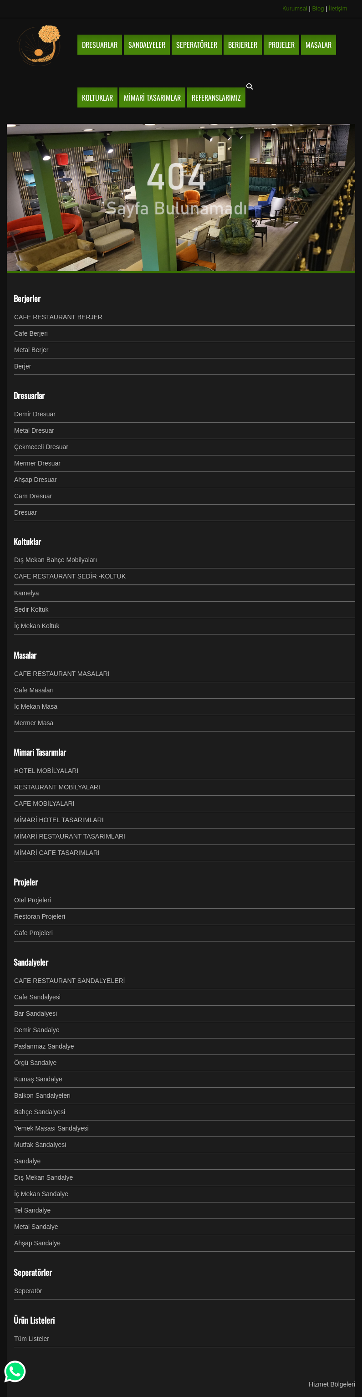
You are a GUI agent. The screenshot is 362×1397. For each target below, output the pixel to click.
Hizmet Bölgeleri (332, 1384)
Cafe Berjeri (31, 333)
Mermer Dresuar (37, 463)
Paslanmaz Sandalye (44, 1046)
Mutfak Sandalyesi (40, 1144)
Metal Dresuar (34, 430)
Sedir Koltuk (31, 609)
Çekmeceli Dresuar (41, 446)
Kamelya (26, 593)
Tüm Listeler (31, 1338)
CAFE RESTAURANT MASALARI (62, 673)
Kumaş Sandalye (38, 1079)
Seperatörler (33, 1272)
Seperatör (28, 1291)
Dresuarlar (29, 395)
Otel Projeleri (32, 900)
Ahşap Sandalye (37, 1243)
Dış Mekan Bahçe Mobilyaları (55, 559)
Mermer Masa (33, 723)
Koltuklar (27, 542)
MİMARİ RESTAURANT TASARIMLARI (69, 836)
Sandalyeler (31, 962)
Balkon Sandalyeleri (42, 1095)
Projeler (26, 882)
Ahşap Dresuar (35, 479)
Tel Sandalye (32, 1210)
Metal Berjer (31, 349)
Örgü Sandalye (35, 1062)
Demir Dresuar (35, 414)
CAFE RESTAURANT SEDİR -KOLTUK (70, 576)
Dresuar (25, 512)
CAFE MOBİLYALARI (44, 803)
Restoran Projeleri (39, 916)
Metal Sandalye (36, 1226)
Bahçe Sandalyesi (39, 1112)
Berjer (22, 366)
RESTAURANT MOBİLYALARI (57, 787)
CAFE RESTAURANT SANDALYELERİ (69, 980)
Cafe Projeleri (33, 932)
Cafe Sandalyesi (37, 997)
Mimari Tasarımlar (40, 752)
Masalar (25, 655)
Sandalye (27, 1161)
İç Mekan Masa (35, 706)
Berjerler (27, 298)
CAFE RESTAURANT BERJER (58, 317)
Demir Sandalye (37, 1030)
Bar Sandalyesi (35, 1013)
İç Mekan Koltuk (37, 625)
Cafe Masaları (34, 690)
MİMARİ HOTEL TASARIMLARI (59, 820)
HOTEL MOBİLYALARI (46, 770)
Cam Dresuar (33, 496)
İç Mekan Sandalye (41, 1193)
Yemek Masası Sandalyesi (51, 1128)
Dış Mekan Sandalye (43, 1177)
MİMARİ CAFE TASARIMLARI (57, 852)
